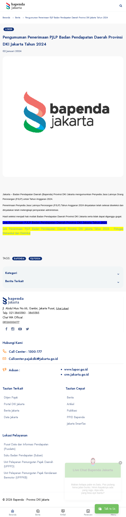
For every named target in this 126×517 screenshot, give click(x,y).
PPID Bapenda (76, 417)
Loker (8, 29)
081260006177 (11, 322)
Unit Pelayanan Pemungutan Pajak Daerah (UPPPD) (28, 464)
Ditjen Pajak (11, 397)
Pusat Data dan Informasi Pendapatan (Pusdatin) (26, 446)
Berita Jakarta (11, 411)
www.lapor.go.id (76, 369)
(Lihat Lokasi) (62, 308)
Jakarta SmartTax (76, 424)
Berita (17, 17)
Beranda (6, 17)
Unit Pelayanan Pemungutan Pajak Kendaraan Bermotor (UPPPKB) (30, 475)
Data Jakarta (11, 417)
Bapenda (19, 258)
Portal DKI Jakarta (14, 404)
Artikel (70, 404)
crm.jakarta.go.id (76, 374)
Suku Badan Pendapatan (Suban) (23, 455)
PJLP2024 (35, 258)
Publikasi (72, 411)
